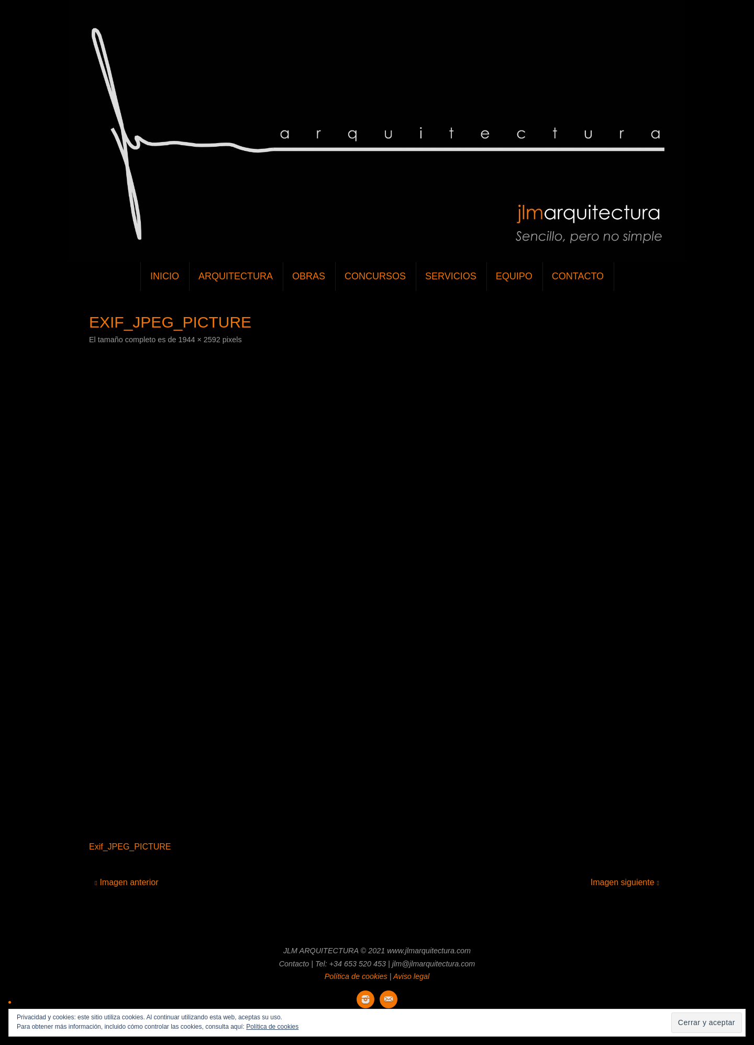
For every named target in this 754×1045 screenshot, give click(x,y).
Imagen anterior (126, 882)
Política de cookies (356, 976)
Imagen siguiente (625, 882)
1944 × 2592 (199, 339)
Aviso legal (411, 976)
